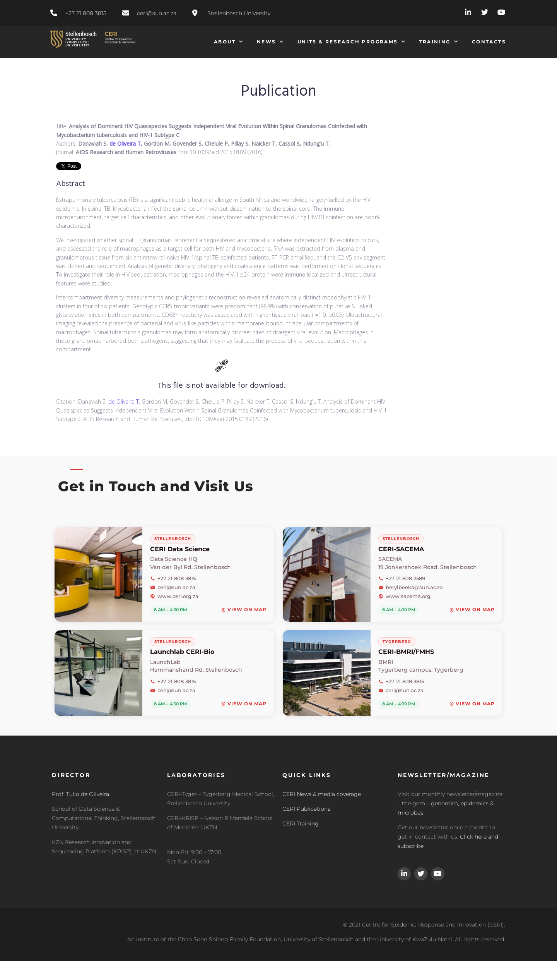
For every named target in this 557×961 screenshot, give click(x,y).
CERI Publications (306, 808)
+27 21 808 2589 (401, 578)
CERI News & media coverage (321, 794)
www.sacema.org (404, 596)
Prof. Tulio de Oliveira (80, 794)
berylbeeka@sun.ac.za (410, 587)
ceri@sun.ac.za (172, 587)
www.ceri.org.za (174, 596)
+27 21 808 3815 (173, 578)
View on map (244, 610)
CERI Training (300, 823)
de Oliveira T (125, 143)
